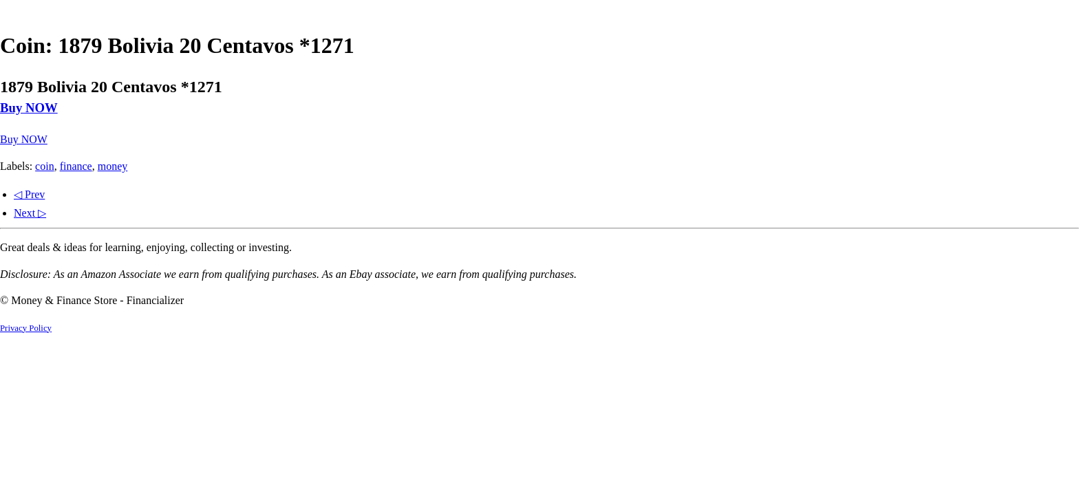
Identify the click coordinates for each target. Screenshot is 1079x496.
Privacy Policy (26, 328)
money (113, 166)
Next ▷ (30, 213)
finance (76, 166)
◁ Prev (29, 194)
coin (44, 166)
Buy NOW (29, 107)
